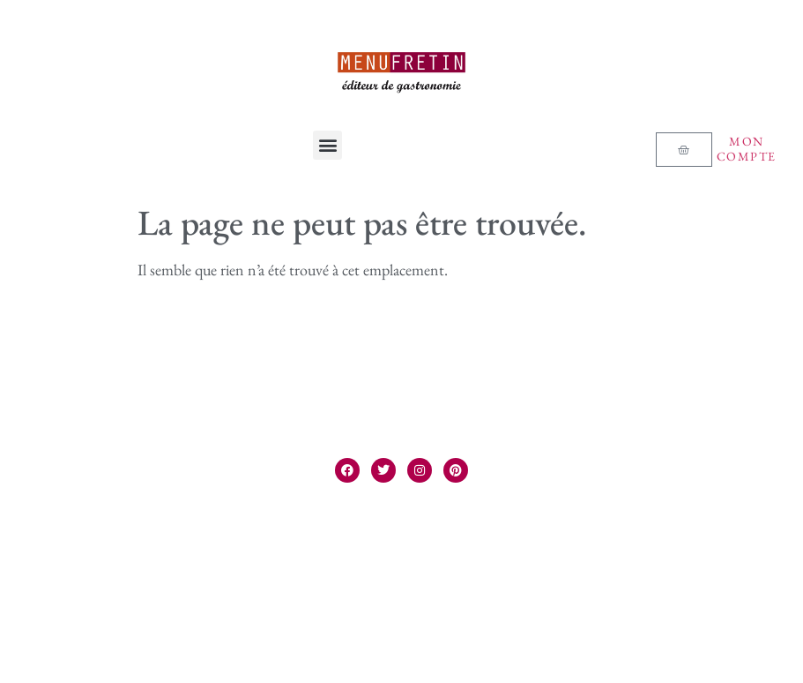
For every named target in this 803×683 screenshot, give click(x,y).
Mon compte (747, 148)
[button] (327, 145)
